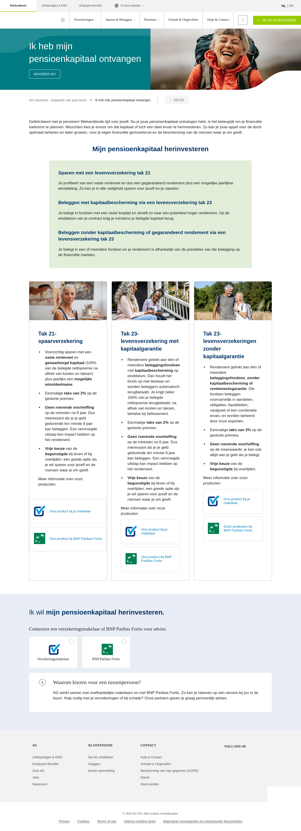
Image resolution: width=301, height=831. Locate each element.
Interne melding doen (140, 821)
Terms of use (106, 821)
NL (284, 6)
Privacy (64, 821)
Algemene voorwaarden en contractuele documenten (202, 821)
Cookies (83, 821)
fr (291, 6)
